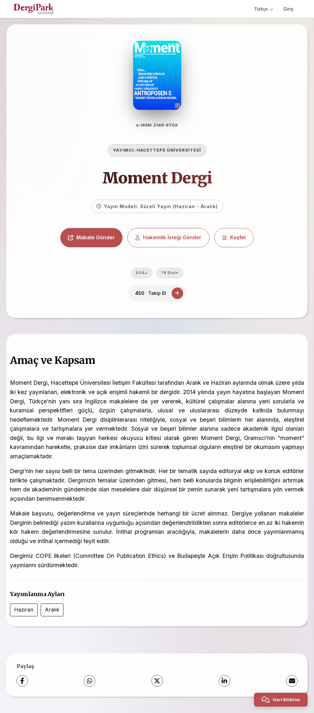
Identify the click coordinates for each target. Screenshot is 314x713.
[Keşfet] (234, 237)
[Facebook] (22, 681)
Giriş (288, 9)
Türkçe (263, 9)
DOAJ (142, 272)
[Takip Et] (177, 293)
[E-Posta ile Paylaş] (292, 681)
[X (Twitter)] (157, 681)
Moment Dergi (157, 178)
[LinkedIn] (224, 681)
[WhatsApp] (89, 681)
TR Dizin (169, 272)
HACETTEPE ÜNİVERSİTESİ (169, 150)
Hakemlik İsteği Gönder (168, 237)
